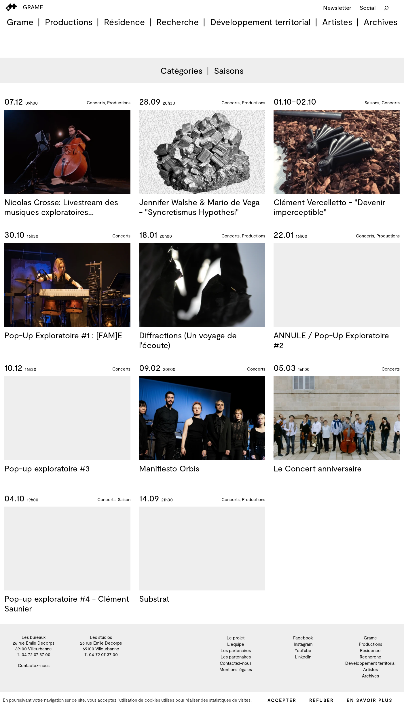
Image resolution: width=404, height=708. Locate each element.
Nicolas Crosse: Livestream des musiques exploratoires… (61, 207)
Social (368, 7)
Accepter (282, 700)
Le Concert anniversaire (318, 475)
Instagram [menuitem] (303, 644)
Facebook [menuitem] (303, 637)
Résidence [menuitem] (124, 21)
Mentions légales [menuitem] (235, 669)
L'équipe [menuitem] (235, 644)
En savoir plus (369, 700)
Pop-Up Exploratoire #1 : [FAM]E (63, 342)
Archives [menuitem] (380, 21)
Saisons (229, 70)
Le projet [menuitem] (235, 637)
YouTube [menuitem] (303, 650)
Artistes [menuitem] (337, 21)
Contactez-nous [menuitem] (34, 665)
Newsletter (337, 7)
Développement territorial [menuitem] (260, 21)
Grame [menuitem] (20, 21)
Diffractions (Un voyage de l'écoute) (188, 347)
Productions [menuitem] (68, 21)
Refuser (321, 700)
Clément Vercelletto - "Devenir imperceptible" (329, 213)
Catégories (181, 70)
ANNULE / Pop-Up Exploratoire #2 (331, 355)
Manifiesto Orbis (169, 475)
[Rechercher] (386, 7)
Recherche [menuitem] (177, 21)
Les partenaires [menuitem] (236, 650)
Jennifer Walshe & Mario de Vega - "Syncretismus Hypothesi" (199, 208)
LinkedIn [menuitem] (303, 656)
